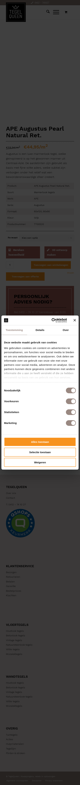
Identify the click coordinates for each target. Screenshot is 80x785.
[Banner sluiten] (74, 320)
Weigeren (40, 462)
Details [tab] (40, 329)
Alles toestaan (40, 441)
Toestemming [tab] (14, 329)
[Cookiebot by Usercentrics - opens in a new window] (51, 320)
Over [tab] (66, 329)
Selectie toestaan (40, 452)
